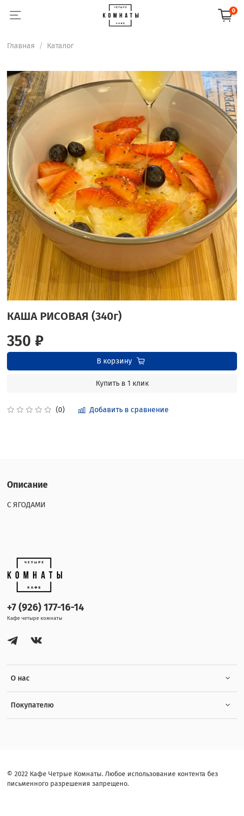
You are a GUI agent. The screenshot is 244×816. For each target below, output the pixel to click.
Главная (21, 45)
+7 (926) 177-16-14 (45, 607)
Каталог (60, 45)
